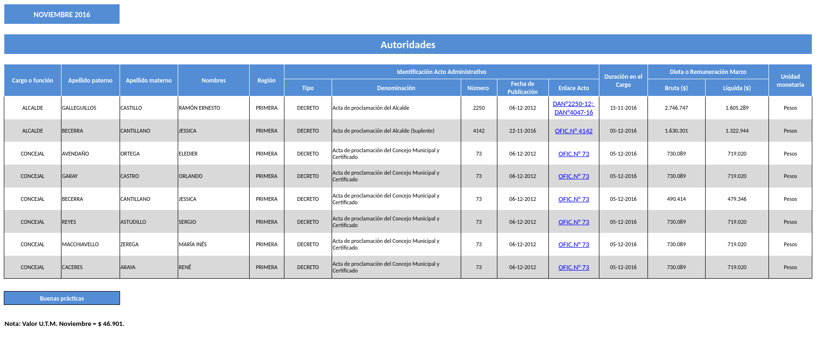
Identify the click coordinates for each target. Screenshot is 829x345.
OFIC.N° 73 (573, 153)
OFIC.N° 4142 (574, 130)
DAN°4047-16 (574, 112)
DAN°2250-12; (574, 103)
